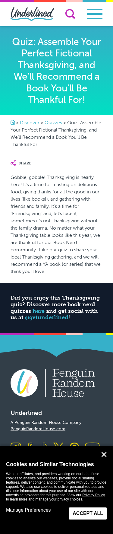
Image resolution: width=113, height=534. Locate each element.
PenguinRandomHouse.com (38, 428)
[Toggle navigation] (94, 14)
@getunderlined (46, 317)
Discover (29, 123)
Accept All (88, 513)
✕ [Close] (104, 455)
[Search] (70, 14)
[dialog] (56, 490)
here (39, 311)
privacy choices (70, 499)
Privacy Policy (93, 495)
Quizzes (53, 123)
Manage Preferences (28, 510)
